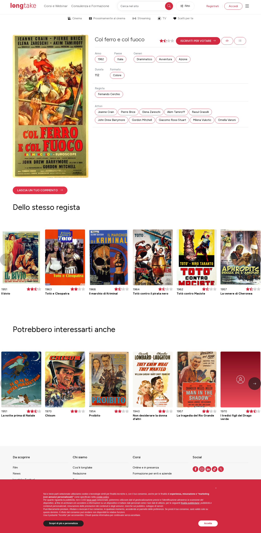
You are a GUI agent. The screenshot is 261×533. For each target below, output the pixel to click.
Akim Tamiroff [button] (176, 112)
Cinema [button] (75, 18)
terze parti (91, 500)
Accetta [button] (208, 523)
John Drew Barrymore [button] (111, 120)
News (17, 473)
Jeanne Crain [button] (106, 112)
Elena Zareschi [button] (151, 112)
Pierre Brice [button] (128, 112)
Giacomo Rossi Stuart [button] (172, 120)
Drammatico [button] (144, 59)
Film (15, 467)
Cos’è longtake (82, 467)
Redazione (79, 473)
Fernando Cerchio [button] (109, 94)
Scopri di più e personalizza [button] (63, 523)
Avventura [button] (165, 59)
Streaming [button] (141, 18)
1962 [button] (101, 59)
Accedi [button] (233, 6)
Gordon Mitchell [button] (142, 120)
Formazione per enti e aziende (152, 473)
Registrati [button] (212, 6)
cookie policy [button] (102, 497)
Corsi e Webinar (56, 6)
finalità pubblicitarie (190, 503)
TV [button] (162, 18)
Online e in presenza (146, 467)
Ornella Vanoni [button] (227, 120)
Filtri (185, 6)
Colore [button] (117, 75)
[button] (198, 41)
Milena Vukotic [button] (202, 120)
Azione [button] (183, 59)
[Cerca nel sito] (145, 6)
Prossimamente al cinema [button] (107, 18)
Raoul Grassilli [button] (200, 112)
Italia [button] (120, 59)
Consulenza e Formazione (90, 6)
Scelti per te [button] (183, 18)
